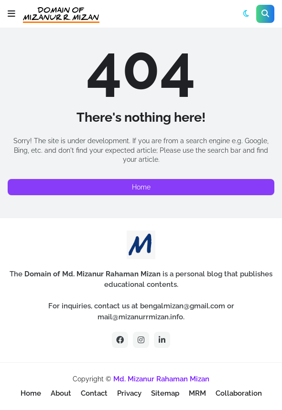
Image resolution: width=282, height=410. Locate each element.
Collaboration (239, 393)
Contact (94, 393)
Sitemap (165, 393)
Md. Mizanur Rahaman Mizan (161, 379)
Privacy (129, 393)
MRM (197, 393)
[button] (11, 14)
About (61, 393)
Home (141, 187)
